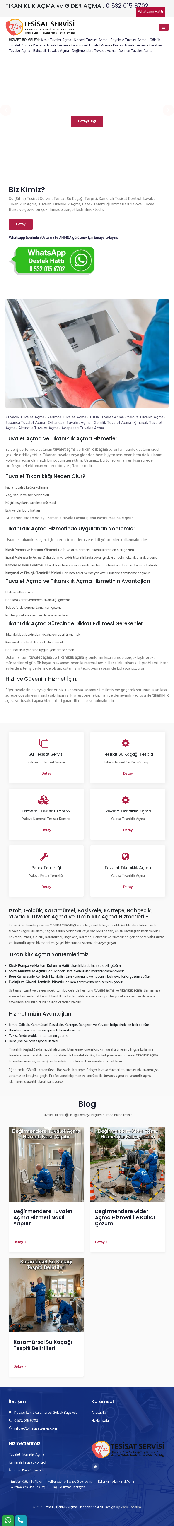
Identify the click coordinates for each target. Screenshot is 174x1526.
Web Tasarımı (131, 1507)
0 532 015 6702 (127, 6)
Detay (20, 224)
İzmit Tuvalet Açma (56, 40)
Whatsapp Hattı (150, 12)
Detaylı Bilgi (87, 121)
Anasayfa (99, 1413)
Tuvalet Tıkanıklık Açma (26, 1455)
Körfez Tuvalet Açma (129, 45)
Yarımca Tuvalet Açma (66, 417)
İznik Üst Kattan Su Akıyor (26, 1481)
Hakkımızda (100, 1421)
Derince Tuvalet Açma (135, 51)
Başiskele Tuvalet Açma (128, 40)
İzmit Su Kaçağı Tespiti (26, 1470)
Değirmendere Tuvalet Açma (94, 51)
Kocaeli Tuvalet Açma (90, 40)
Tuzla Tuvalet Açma (106, 417)
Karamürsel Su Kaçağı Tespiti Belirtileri (42, 1345)
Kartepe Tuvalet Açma (50, 45)
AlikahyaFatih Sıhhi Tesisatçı (28, 1487)
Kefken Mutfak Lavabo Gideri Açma (70, 1481)
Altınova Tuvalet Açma (38, 428)
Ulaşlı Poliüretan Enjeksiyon (68, 1487)
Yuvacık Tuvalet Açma (24, 417)
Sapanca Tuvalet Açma (25, 422)
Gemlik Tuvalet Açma (112, 422)
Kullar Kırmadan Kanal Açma (116, 1481)
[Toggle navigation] (164, 27)
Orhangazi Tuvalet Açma (69, 422)
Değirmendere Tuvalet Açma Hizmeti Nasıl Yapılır (42, 1217)
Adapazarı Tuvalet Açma (82, 428)
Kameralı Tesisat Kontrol (27, 1463)
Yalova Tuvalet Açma (145, 417)
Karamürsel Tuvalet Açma (90, 45)
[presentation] (5, 110)
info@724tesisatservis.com (33, 1429)
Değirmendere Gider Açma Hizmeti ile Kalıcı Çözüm (125, 1217)
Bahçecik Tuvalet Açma (51, 51)
